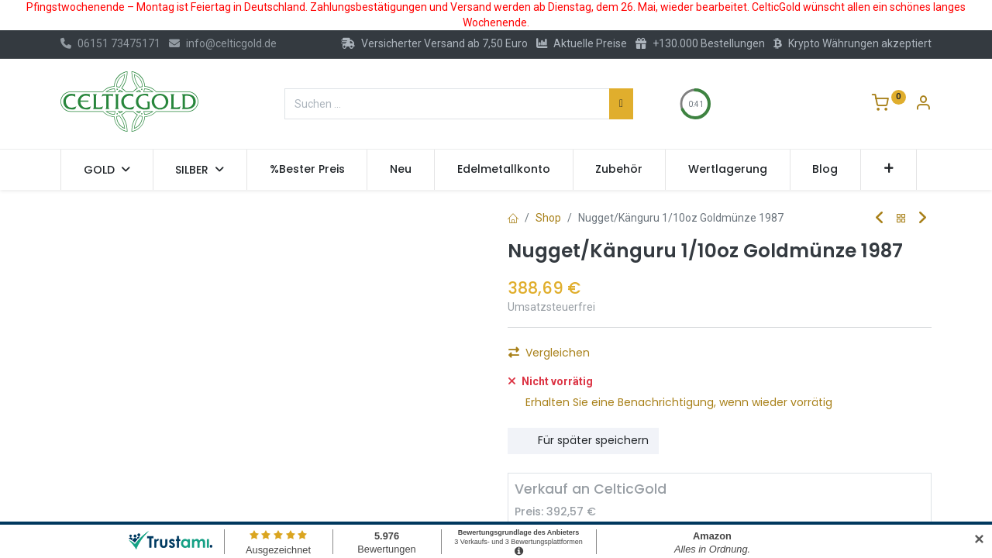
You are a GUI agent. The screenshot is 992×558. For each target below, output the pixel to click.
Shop (548, 218)
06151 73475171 (110, 43)
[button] (888, 170)
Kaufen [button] (681, 357)
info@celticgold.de (223, 43)
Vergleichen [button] (549, 419)
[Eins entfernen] (526, 357)
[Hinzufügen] (609, 357)
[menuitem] (307, 170)
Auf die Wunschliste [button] (570, 393)
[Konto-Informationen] (923, 104)
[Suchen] (621, 103)
